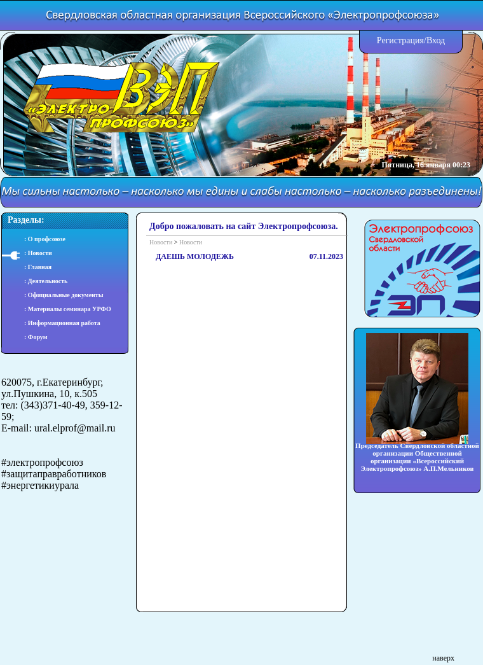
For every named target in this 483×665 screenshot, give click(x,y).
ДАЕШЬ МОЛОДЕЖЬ (195, 256)
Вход (435, 40)
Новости (160, 242)
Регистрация (400, 40)
